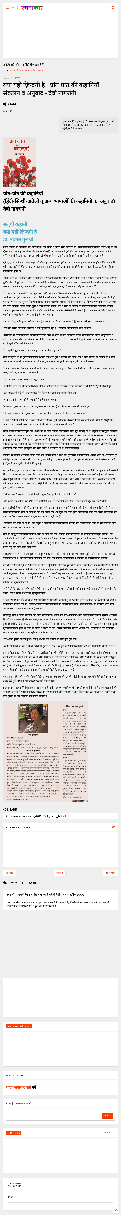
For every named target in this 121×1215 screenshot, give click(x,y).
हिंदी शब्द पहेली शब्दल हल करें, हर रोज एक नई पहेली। (27, 70)
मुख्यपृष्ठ (59, 873)
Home (6, 78)
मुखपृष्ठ (10, 1196)
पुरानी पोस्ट (110, 873)
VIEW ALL (109, 1132)
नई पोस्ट (9, 873)
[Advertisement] (60, 36)
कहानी (17, 78)
